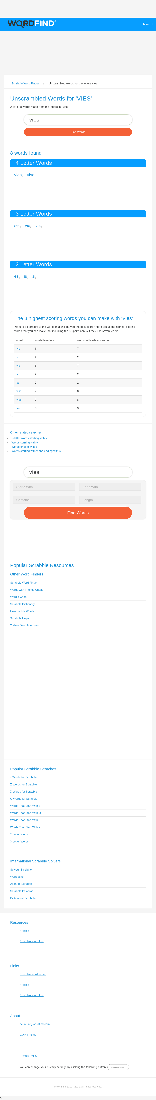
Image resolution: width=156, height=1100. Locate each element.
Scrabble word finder (33, 974)
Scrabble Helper (20, 618)
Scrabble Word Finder (24, 582)
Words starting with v (25, 442)
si (33, 276)
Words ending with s (24, 446)
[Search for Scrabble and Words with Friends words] (78, 120)
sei (17, 225)
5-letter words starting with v (29, 438)
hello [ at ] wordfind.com (35, 1024)
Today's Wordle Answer (24, 625)
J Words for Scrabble (23, 777)
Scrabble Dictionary (22, 604)
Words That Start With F (25, 820)
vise (30, 175)
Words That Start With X (25, 827)
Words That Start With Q (25, 813)
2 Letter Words (19, 834)
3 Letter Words (19, 841)
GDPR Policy (28, 1034)
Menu (146, 24)
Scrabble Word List (32, 941)
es (16, 276)
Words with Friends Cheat (26, 589)
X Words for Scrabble (23, 791)
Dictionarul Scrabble (23, 898)
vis (38, 225)
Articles (24, 930)
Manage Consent (118, 1067)
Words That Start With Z (25, 805)
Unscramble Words (22, 611)
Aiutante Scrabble (21, 883)
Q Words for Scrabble (23, 798)
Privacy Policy (28, 1055)
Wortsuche (17, 876)
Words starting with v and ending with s (36, 451)
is (25, 276)
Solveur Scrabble (21, 869)
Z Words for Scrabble (23, 784)
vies (18, 175)
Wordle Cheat (18, 596)
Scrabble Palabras (21, 891)
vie (27, 225)
